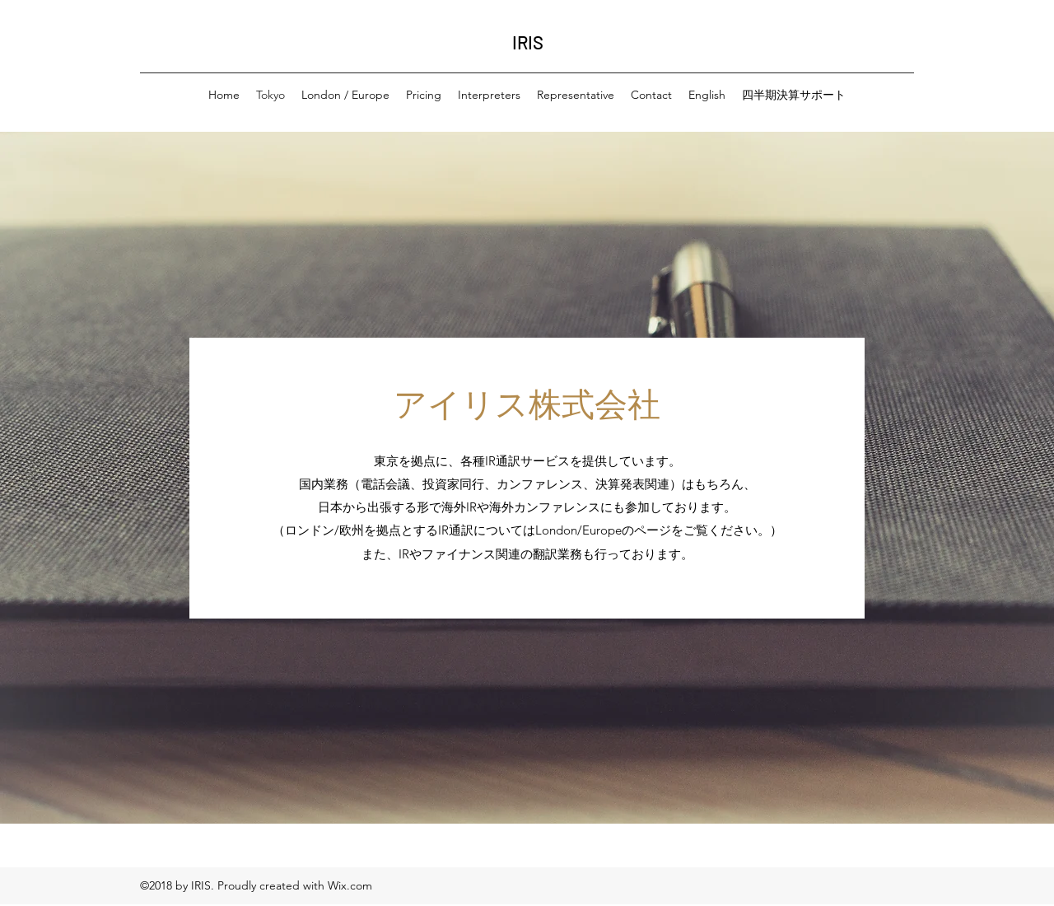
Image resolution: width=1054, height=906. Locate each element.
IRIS (527, 42)
